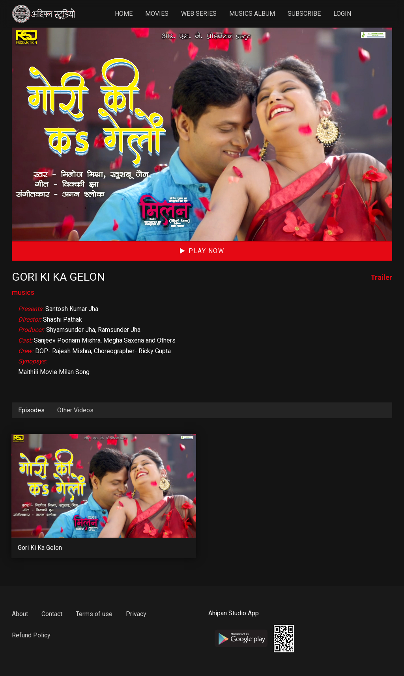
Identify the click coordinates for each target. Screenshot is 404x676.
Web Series (199, 13)
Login (343, 13)
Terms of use (94, 614)
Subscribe (305, 13)
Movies (157, 13)
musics (23, 292)
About (20, 614)
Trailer (381, 277)
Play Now (202, 251)
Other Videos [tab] (75, 410)
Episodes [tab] (31, 410)
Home (124, 13)
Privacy (136, 614)
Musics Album (253, 13)
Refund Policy (31, 635)
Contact (51, 614)
